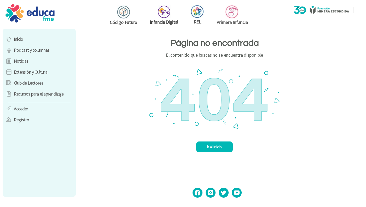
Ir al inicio (222, 146)
